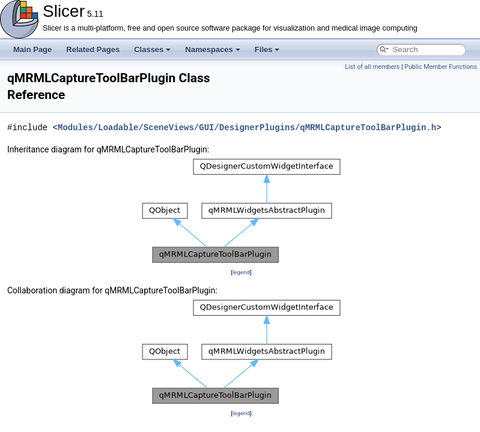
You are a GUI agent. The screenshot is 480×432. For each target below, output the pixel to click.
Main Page (32, 49)
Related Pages (93, 49)
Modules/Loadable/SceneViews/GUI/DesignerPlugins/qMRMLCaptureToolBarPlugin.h (247, 127)
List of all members (372, 67)
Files (267, 49)
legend (241, 272)
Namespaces (212, 49)
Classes (152, 49)
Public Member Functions (440, 67)
